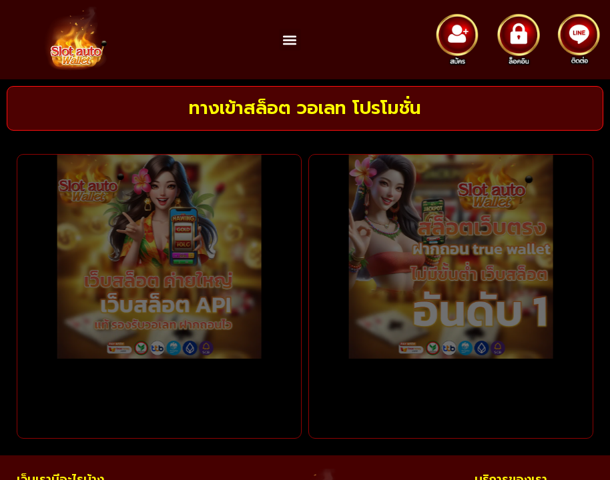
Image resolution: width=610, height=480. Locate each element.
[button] (290, 40)
